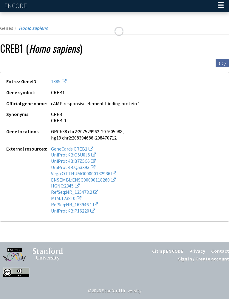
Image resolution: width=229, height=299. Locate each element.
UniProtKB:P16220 (70, 211)
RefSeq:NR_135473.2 (71, 192)
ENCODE (16, 6)
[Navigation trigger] (220, 6)
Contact (220, 251)
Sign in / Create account (203, 259)
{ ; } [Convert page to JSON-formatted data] (222, 63)
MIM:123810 (63, 199)
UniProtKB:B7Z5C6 (70, 161)
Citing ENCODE (167, 251)
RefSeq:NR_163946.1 (71, 205)
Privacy (197, 251)
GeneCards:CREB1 (69, 149)
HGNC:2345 (62, 186)
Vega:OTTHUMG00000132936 (80, 174)
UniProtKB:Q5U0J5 (70, 155)
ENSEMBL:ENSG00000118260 (80, 180)
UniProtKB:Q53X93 (70, 168)
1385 (56, 82)
